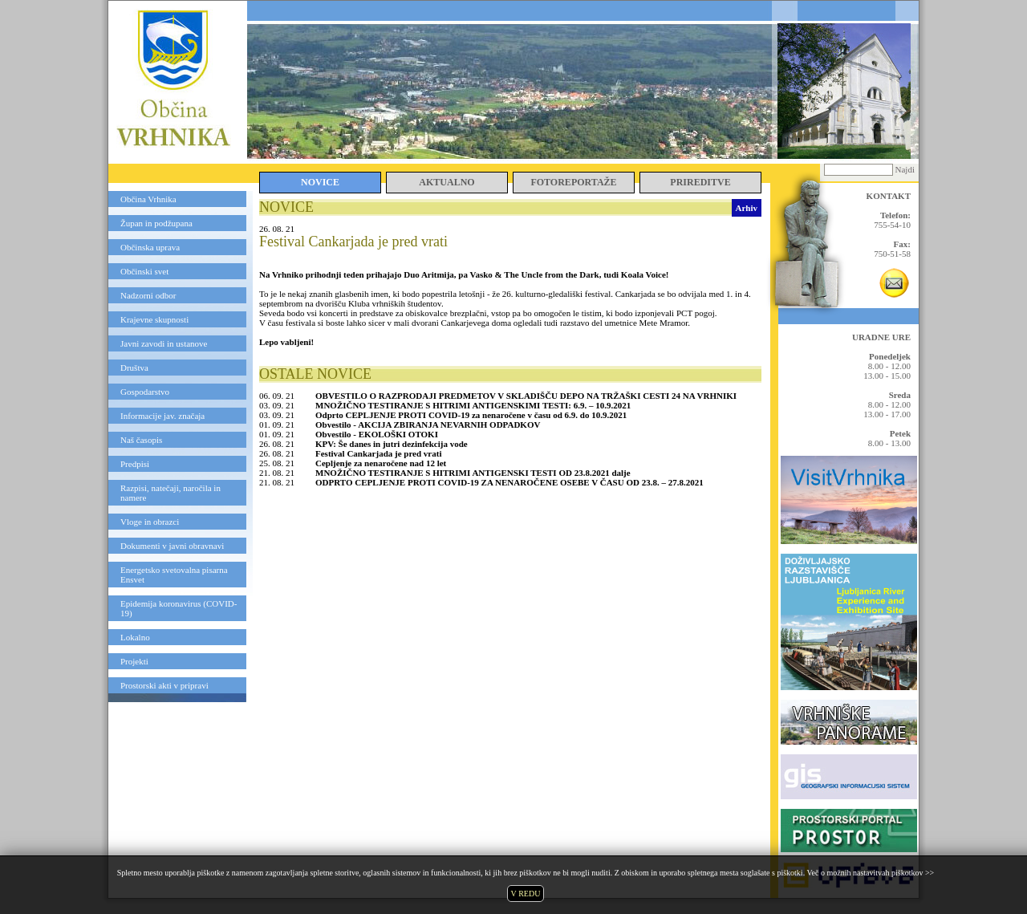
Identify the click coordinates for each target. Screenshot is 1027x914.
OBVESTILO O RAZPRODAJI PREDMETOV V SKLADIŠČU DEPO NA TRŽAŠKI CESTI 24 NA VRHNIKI (526, 395)
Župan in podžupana (156, 223)
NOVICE (320, 182)
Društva (134, 367)
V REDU (526, 893)
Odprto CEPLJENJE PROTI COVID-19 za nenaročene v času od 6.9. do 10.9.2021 (471, 415)
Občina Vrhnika (148, 199)
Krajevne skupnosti (154, 319)
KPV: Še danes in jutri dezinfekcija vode (391, 444)
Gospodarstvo (144, 391)
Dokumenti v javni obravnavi (172, 545)
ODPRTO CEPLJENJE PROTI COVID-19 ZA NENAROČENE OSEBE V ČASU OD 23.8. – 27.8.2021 (509, 482)
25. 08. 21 (276, 463)
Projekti (134, 661)
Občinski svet (144, 271)
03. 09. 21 (276, 405)
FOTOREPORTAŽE (573, 182)
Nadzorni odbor (148, 295)
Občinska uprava (150, 247)
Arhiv (747, 208)
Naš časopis (141, 440)
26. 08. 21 (276, 444)
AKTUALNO (446, 182)
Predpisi (134, 464)
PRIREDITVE (700, 182)
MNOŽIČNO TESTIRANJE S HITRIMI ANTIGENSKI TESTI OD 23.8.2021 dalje (473, 472)
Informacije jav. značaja (162, 415)
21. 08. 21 (276, 472)
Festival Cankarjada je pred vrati (378, 453)
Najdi (905, 169)
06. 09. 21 (276, 395)
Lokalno (135, 637)
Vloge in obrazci (149, 521)
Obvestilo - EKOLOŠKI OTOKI (376, 434)
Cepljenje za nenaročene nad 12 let (380, 463)
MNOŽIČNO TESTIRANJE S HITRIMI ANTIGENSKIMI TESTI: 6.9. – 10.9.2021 (473, 405)
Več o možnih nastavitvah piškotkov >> (870, 872)
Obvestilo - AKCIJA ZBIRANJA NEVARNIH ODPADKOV (427, 424)
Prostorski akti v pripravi (164, 685)
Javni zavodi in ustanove (163, 343)
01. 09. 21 (276, 424)
